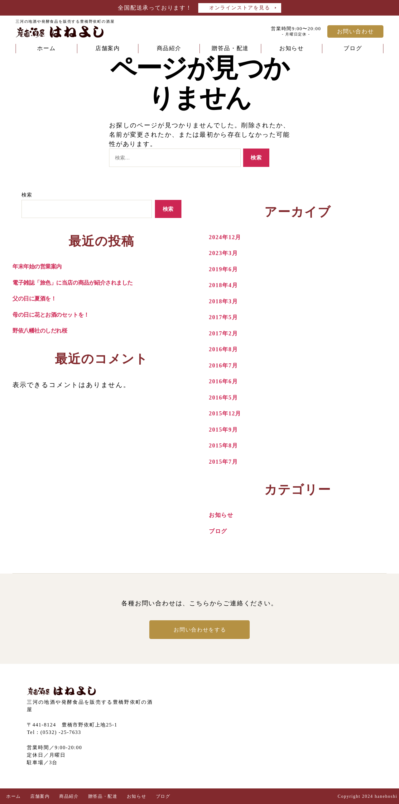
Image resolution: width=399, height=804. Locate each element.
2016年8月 (225, 349)
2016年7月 (225, 365)
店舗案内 (107, 48)
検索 (27, 194)
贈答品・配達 (230, 48)
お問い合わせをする (199, 630)
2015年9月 (225, 429)
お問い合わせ (355, 31)
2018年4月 (225, 285)
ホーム (46, 48)
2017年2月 (225, 333)
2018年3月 (225, 301)
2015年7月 (225, 461)
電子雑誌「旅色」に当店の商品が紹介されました (83, 282)
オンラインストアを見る (239, 7)
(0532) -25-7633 (61, 732)
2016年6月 (225, 381)
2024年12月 (227, 237)
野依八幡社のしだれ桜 (45, 330)
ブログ (353, 48)
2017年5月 (225, 317)
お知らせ (291, 48)
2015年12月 (227, 413)
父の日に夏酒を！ (38, 298)
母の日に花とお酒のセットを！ (58, 314)
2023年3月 (225, 253)
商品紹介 (169, 48)
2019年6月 (225, 269)
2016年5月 (225, 397)
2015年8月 (225, 445)
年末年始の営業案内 (41, 266)
